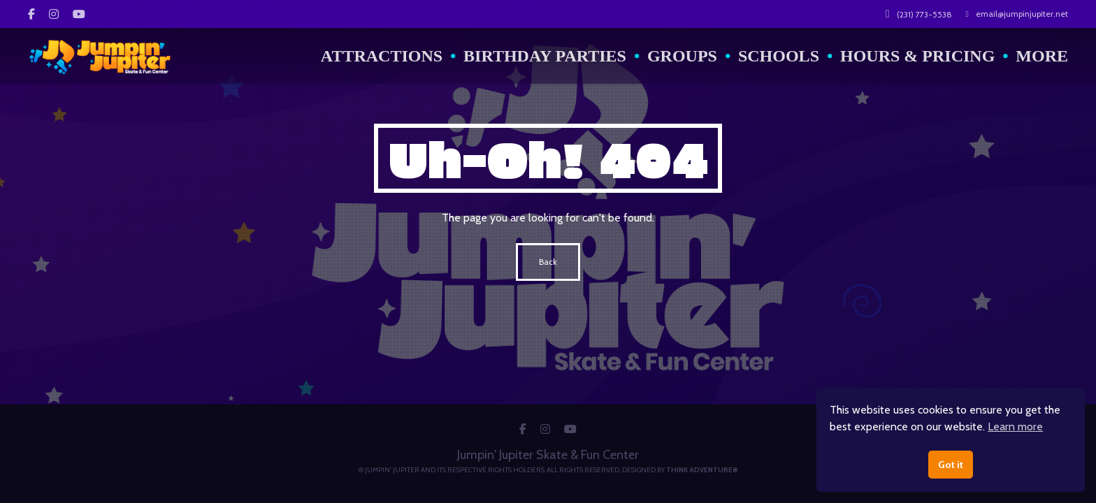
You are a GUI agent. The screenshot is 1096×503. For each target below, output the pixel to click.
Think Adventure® (702, 469)
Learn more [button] (1015, 426)
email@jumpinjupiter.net (1017, 14)
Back (548, 261)
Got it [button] (950, 464)
